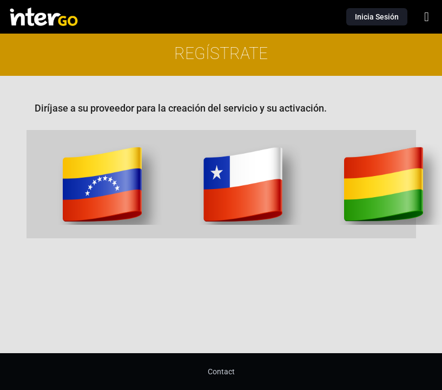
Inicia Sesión (377, 16)
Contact (221, 371)
